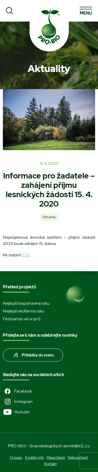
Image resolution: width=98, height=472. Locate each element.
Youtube (16, 412)
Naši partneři (78, 457)
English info (34, 457)
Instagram (18, 401)
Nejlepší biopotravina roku (26, 303)
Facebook (17, 391)
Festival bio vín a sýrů (22, 319)
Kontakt (50, 463)
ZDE (26, 255)
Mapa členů (56, 457)
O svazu (16, 457)
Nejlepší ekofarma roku (23, 311)
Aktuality (49, 217)
